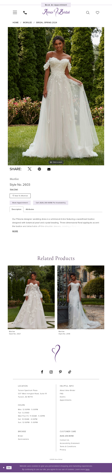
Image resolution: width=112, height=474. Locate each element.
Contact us (64, 442)
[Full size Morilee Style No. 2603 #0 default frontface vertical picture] (56, 96)
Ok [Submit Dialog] (9, 469)
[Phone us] (25, 12)
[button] (15, 12)
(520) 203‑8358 (67, 438)
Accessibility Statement (70, 445)
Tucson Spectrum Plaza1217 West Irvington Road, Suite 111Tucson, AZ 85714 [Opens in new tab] (32, 395)
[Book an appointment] (56, 5)
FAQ (61, 395)
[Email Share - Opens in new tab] (49, 169)
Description (16, 211)
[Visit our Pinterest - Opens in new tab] (60, 374)
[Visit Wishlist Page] (97, 12)
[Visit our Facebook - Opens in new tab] (42, 374)
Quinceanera (23, 441)
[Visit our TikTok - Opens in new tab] (69, 374)
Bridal (20, 438)
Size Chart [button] (14, 190)
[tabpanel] (56, 96)
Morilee (27, 22)
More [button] (15, 232)
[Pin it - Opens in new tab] (39, 169)
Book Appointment (21, 204)
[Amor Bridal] (56, 12)
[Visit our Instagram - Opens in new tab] (51, 374)
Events (63, 399)
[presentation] (31, 299)
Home (16, 22)
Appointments (65, 402)
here (87, 471)
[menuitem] (15, 12)
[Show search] (88, 12)
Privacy (63, 451)
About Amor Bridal (67, 392)
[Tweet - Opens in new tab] (30, 169)
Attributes (30, 211)
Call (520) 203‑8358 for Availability (53, 204)
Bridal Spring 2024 (46, 22)
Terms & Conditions (68, 448)
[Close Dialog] (4, 469)
